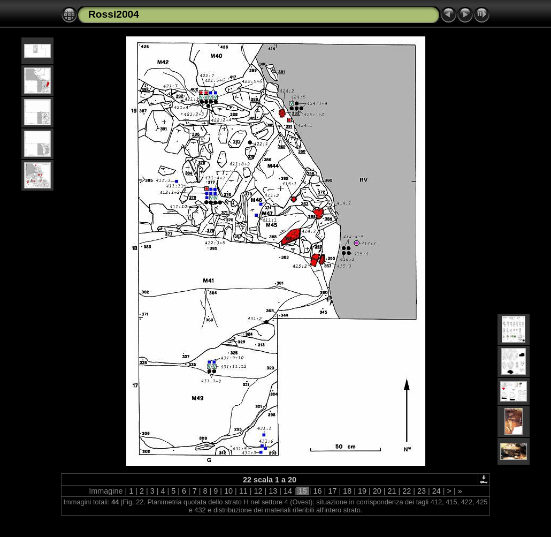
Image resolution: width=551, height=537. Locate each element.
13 (272, 491)
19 (362, 491)
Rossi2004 (113, 14)
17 (332, 491)
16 (317, 491)
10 (228, 491)
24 (436, 491)
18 (347, 491)
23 (421, 491)
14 (287, 491)
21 (391, 491)
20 (377, 491)
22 (406, 491)
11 (243, 491)
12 (258, 491)
